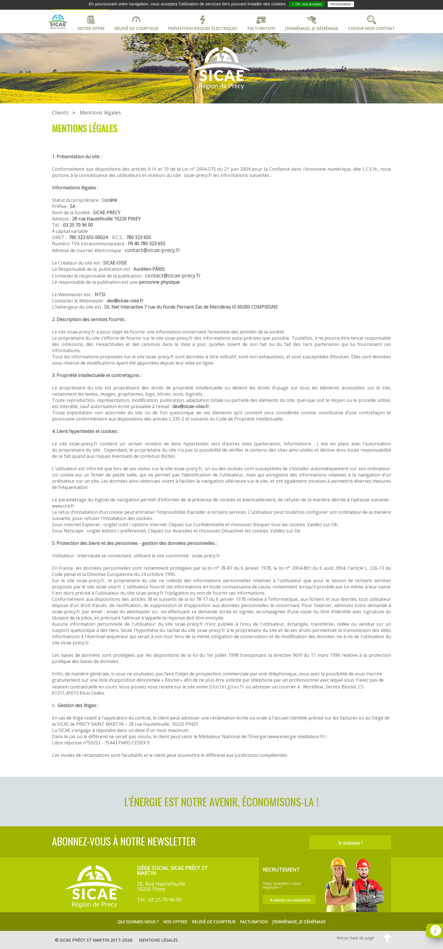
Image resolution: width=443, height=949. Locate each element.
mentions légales (158, 940)
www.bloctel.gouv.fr (220, 686)
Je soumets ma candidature (290, 900)
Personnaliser (341, 4)
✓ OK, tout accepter (307, 4)
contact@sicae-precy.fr (152, 250)
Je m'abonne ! (350, 842)
